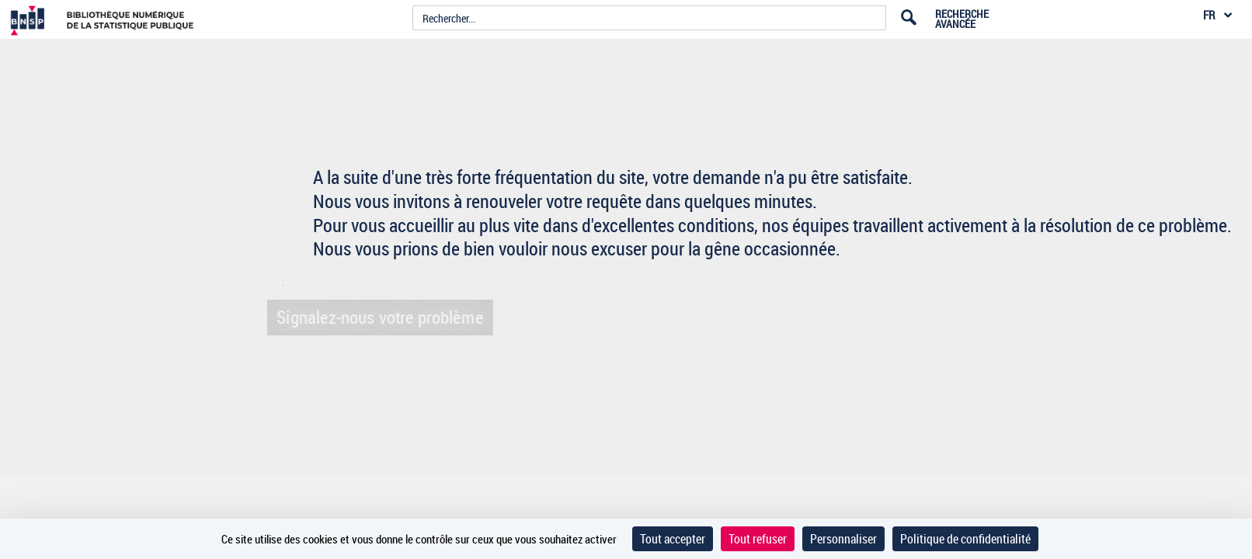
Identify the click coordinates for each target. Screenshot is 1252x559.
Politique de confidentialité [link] (965, 538)
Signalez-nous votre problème (376, 317)
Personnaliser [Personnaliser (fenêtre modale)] (843, 538)
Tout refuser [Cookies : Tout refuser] (758, 538)
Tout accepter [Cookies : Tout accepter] (672, 538)
